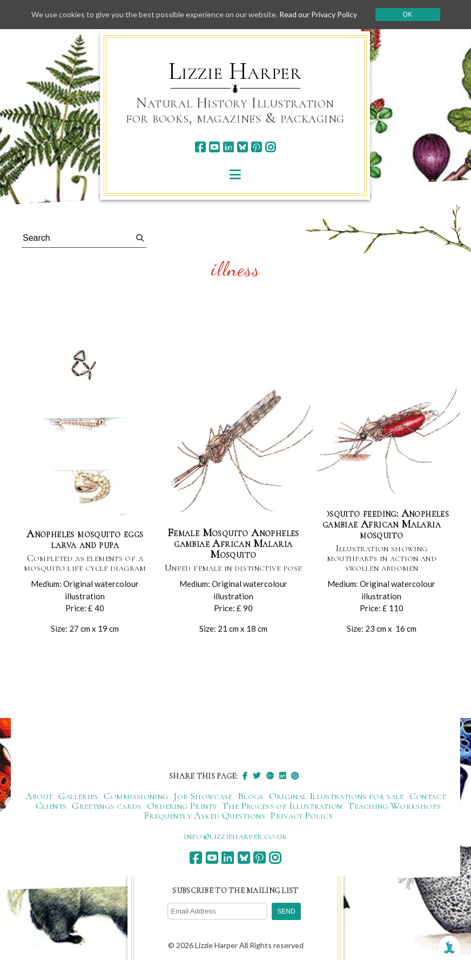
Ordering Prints (182, 806)
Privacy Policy (302, 815)
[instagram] (270, 147)
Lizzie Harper (235, 71)
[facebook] (200, 147)
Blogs (251, 796)
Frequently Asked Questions (204, 815)
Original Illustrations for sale (336, 796)
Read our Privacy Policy (318, 14)
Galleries (78, 796)
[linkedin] (228, 147)
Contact (427, 796)
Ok (407, 14)
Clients (51, 806)
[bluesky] (242, 147)
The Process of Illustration (282, 806)
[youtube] (214, 147)
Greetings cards (106, 806)
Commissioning (136, 796)
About (39, 796)
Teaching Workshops (394, 806)
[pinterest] (256, 147)
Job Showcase (202, 796)
